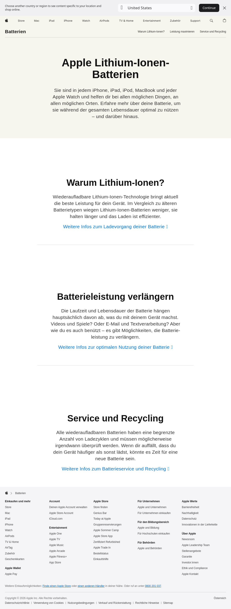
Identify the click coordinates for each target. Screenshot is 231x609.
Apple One (55, 533)
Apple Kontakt (190, 574)
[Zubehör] (175, 21)
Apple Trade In (102, 547)
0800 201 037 (153, 586)
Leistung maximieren (182, 31)
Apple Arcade (57, 551)
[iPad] (51, 21)
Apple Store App (103, 536)
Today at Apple (102, 518)
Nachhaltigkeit (190, 513)
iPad (7, 518)
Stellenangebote (191, 551)
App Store (55, 562)
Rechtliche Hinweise (147, 602)
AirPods (9, 536)
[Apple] (6, 21)
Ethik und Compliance (195, 568)
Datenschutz (189, 518)
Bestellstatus (100, 553)
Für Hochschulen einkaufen (154, 533)
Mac (7, 513)
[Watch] (86, 21)
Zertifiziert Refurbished (106, 542)
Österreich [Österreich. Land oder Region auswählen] (220, 598)
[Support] (195, 21)
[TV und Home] (126, 21)
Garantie (187, 556)
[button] (156, 8)
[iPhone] (68, 21)
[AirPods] (104, 21)
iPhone (9, 524)
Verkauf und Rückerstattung (114, 602)
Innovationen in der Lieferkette (199, 524)
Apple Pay (11, 574)
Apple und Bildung (148, 527)
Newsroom (188, 539)
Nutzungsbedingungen (81, 602)
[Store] (21, 21)
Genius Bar (100, 513)
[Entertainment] (151, 21)
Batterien (15, 31)
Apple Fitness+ (58, 556)
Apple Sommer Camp (106, 530)
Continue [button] (209, 8)
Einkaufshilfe (100, 559)
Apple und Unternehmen (152, 507)
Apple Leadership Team (196, 545)
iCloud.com (55, 518)
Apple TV (54, 539)
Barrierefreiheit (190, 507)
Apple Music (56, 545)
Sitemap (168, 602)
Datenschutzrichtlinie (17, 602)
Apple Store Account (61, 513)
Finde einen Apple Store (57, 586)
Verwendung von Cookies (48, 602)
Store (8, 507)
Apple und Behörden (150, 548)
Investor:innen (190, 562)
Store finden (100, 507)
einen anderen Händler (91, 586)
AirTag (8, 547)
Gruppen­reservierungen (107, 524)
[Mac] (36, 21)
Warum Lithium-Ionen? (151, 31)
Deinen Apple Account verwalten (68, 507)
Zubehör (10, 553)
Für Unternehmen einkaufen (154, 513)
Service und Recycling (213, 31)
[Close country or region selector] (224, 8)
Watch (8, 530)
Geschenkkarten (14, 559)
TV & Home (12, 542)
